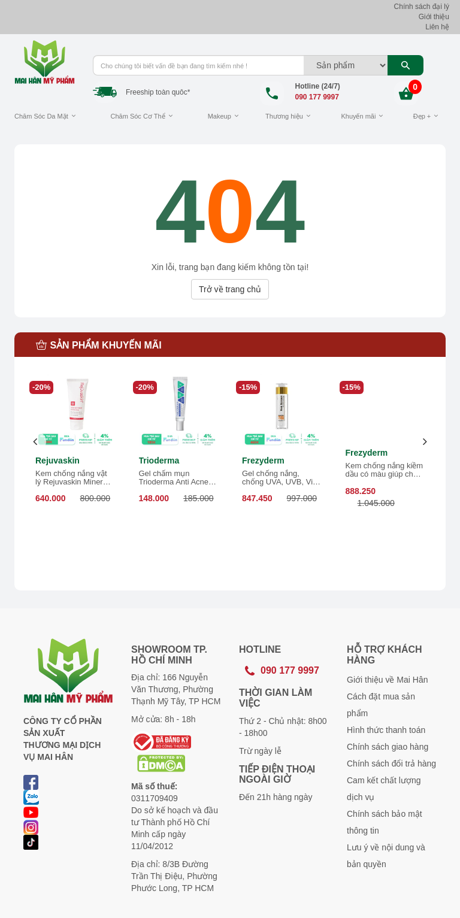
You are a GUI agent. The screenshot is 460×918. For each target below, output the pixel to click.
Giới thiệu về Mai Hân (387, 679)
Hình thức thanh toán (386, 730)
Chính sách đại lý (421, 6)
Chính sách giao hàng (387, 747)
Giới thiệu (434, 17)
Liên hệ (437, 27)
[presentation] (35, 441)
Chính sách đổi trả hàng (391, 763)
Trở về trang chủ (230, 289)
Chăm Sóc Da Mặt (41, 116)
